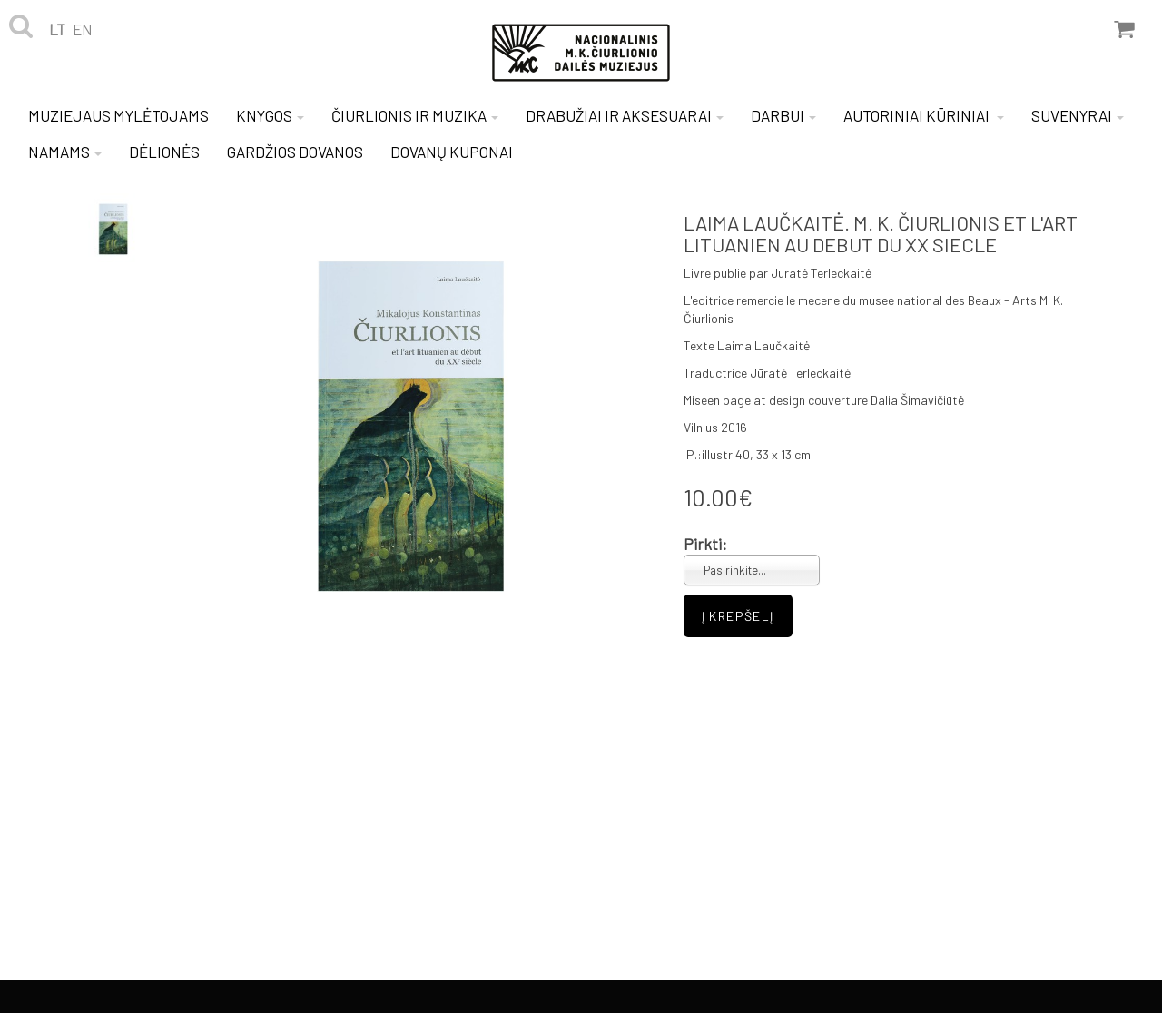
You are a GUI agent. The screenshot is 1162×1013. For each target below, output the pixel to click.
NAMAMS (65, 152)
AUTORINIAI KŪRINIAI (923, 115)
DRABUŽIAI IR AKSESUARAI (625, 115)
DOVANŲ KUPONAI (451, 152)
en (83, 29)
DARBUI (783, 115)
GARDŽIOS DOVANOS (295, 152)
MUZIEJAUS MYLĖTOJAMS (118, 115)
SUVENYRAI (1077, 115)
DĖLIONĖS (164, 152)
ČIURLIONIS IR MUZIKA (414, 115)
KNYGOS (270, 115)
